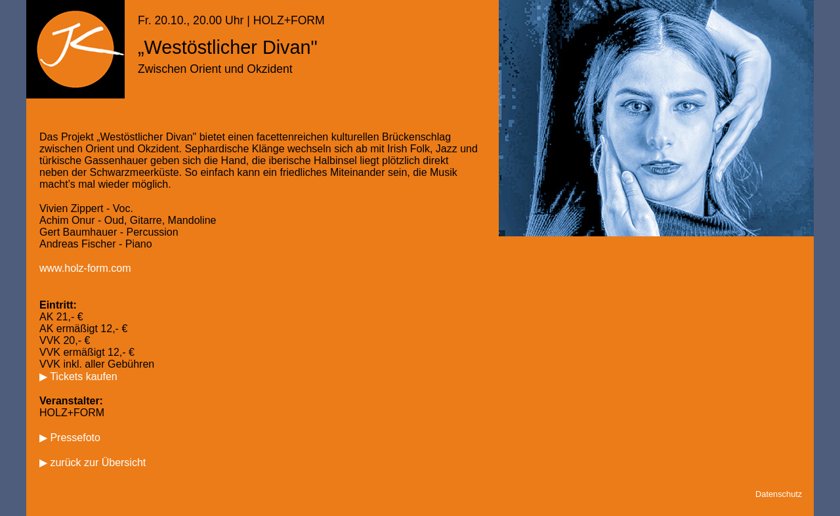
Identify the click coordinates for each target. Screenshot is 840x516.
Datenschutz (778, 494)
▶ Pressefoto (69, 437)
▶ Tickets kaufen (78, 376)
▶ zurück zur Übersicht (92, 462)
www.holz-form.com (85, 268)
